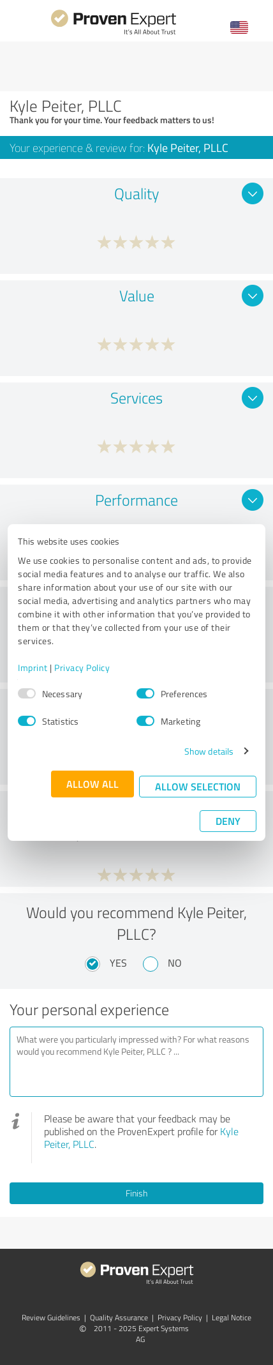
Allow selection (197, 786)
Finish (136, 1193)
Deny (228, 820)
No (175, 963)
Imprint (33, 667)
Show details (208, 751)
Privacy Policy (82, 667)
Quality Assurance (119, 1317)
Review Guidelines (51, 1317)
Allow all (92, 783)
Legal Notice (231, 1317)
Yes (118, 963)
